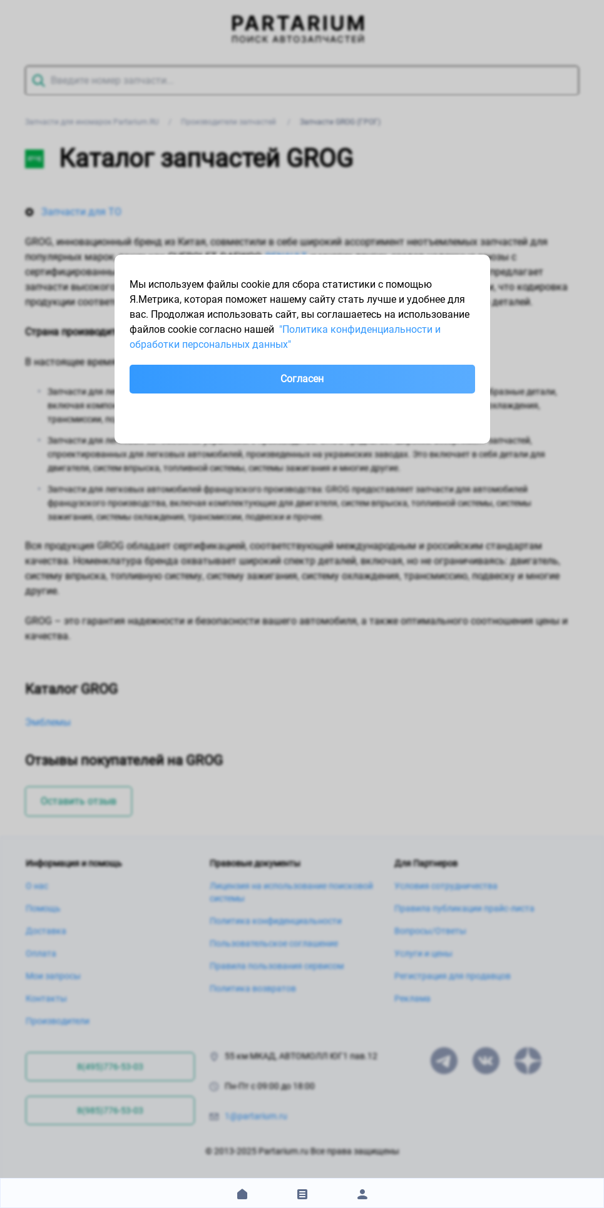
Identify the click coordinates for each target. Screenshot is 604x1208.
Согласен (302, 379)
